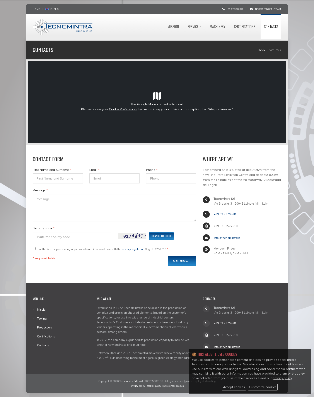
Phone (152, 170)
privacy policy (137, 385)
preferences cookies (173, 385)
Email (94, 170)
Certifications (244, 26)
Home (36, 9)
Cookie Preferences (123, 109)
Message (40, 190)
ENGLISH (54, 9)
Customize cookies (262, 387)
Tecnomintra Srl (128, 381)
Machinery (217, 26)
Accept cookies (234, 387)
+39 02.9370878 (235, 9)
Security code (44, 228)
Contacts (271, 26)
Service (194, 26)
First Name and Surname (52, 170)
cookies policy (154, 385)
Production (44, 327)
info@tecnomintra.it (267, 9)
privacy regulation (133, 249)
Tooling (42, 318)
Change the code (161, 236)
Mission (173, 26)
